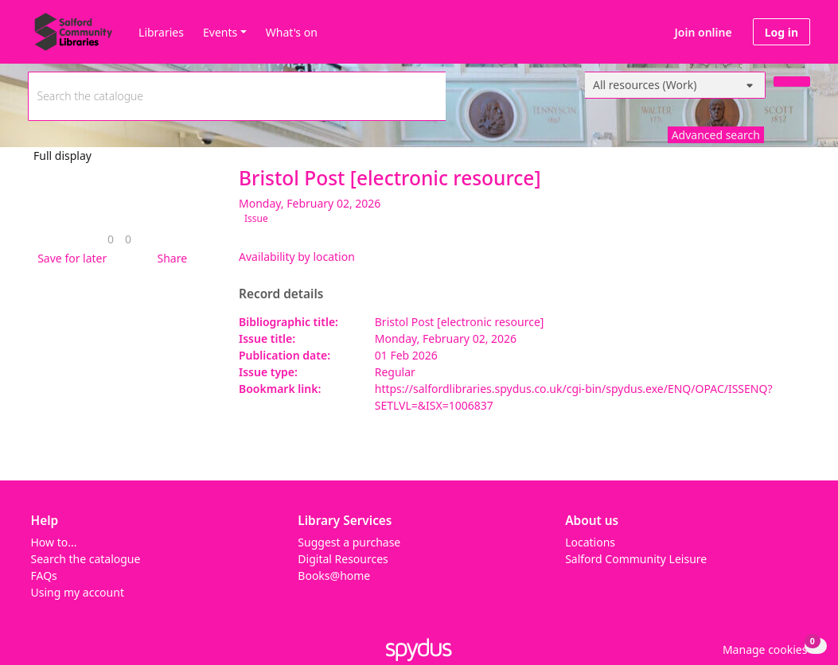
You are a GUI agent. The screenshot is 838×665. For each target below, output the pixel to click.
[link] (110, 239)
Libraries (161, 32)
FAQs (44, 575)
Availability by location (297, 256)
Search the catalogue (86, 558)
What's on (292, 32)
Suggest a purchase (349, 542)
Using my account (77, 592)
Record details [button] (281, 294)
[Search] (792, 81)
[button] (69, 258)
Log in (781, 32)
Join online (703, 32)
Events (220, 32)
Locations (590, 542)
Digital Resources (343, 558)
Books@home (334, 575)
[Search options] (675, 85)
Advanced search (716, 134)
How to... (54, 542)
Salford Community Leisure (636, 558)
